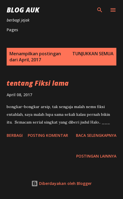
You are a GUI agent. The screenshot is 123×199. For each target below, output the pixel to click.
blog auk (23, 9)
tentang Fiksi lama (38, 83)
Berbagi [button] (15, 135)
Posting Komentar (48, 135)
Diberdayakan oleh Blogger (61, 183)
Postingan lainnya (96, 156)
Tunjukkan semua (93, 54)
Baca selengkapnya (96, 135)
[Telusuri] (99, 10)
